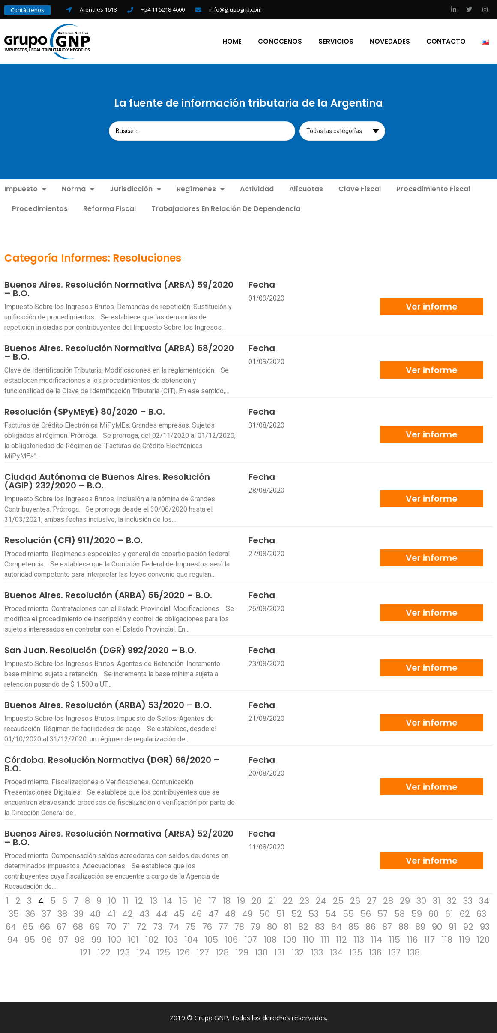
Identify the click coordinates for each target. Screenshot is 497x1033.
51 (280, 913)
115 (394, 939)
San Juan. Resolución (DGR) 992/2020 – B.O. (100, 649)
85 (353, 926)
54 (330, 913)
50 (264, 913)
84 (336, 926)
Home (232, 41)
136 (375, 952)
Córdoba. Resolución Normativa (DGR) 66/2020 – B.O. (112, 763)
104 (191, 939)
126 (183, 952)
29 (405, 900)
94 (12, 939)
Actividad (257, 188)
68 (78, 926)
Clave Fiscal (359, 188)
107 (250, 939)
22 (288, 900)
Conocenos (280, 41)
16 (198, 900)
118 (446, 939)
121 (85, 952)
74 (174, 926)
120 (483, 939)
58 (399, 913)
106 (231, 939)
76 (207, 926)
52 (296, 913)
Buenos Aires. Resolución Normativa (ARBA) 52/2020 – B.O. (119, 837)
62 (465, 913)
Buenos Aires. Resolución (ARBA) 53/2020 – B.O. (108, 704)
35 (14, 913)
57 (382, 913)
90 (437, 926)
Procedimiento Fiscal (433, 188)
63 (481, 913)
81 (288, 926)
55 (348, 913)
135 (355, 952)
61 (449, 913)
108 (270, 939)
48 (230, 913)
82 (303, 926)
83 (320, 926)
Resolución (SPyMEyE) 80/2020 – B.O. (84, 411)
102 (152, 939)
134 (336, 952)
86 (370, 926)
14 (168, 900)
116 (412, 939)
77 (223, 926)
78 (239, 926)
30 (421, 900)
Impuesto (25, 188)
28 (388, 900)
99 (96, 939)
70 (111, 926)
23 (304, 900)
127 (202, 952)
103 (171, 939)
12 (139, 900)
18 (226, 900)
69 (95, 926)
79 (255, 926)
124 (143, 952)
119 (464, 939)
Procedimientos (40, 208)
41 (111, 913)
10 (112, 900)
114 (376, 939)
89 (420, 926)
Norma (78, 188)
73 (157, 926)
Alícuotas (306, 188)
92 (468, 926)
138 (413, 952)
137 (394, 952)
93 (485, 926)
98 (80, 939)
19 (241, 900)
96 (47, 939)
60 (433, 913)
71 (126, 926)
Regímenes (201, 188)
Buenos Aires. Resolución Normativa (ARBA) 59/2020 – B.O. (119, 288)
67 (61, 926)
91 (453, 926)
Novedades (390, 41)
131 (279, 952)
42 (127, 913)
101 (133, 939)
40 (95, 913)
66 (45, 926)
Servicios (335, 41)
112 (341, 939)
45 (179, 913)
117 (429, 939)
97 (63, 939)
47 (213, 913)
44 (161, 913)
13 (153, 900)
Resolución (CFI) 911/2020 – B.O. (73, 539)
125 (163, 952)
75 (191, 926)
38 (62, 913)
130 (261, 952)
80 (272, 926)
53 (313, 913)
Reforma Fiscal (109, 208)
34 (484, 900)
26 (355, 900)
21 (272, 900)
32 (452, 900)
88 (403, 926)
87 (387, 926)
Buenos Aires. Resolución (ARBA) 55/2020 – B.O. (108, 594)
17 (212, 900)
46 (196, 913)
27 (372, 900)
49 (247, 913)
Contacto (446, 41)
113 (358, 939)
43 (144, 913)
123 (123, 952)
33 (468, 900)
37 (46, 913)
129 (241, 952)
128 (222, 952)
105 (211, 939)
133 (317, 952)
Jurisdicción (135, 188)
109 (289, 939)
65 (28, 926)
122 (104, 952)
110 (308, 939)
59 (416, 913)
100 (114, 939)
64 (11, 926)
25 (338, 900)
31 (436, 900)
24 (321, 900)
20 (256, 900)
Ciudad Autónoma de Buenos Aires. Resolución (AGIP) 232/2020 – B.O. (107, 480)
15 (183, 900)
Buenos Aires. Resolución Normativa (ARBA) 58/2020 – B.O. (119, 351)
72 (142, 926)
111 (324, 939)
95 (29, 939)
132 (297, 952)
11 (126, 900)
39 (79, 913)
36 (30, 913)
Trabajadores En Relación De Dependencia (225, 208)
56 (365, 913)
